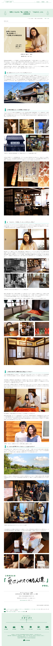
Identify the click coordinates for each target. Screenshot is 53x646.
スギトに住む (33, 609)
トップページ (8, 609)
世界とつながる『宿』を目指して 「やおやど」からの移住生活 (16, 611)
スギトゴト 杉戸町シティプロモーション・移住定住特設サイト (21, 609)
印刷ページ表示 (47, 18)
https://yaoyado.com (23, 600)
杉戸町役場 (27, 640)
